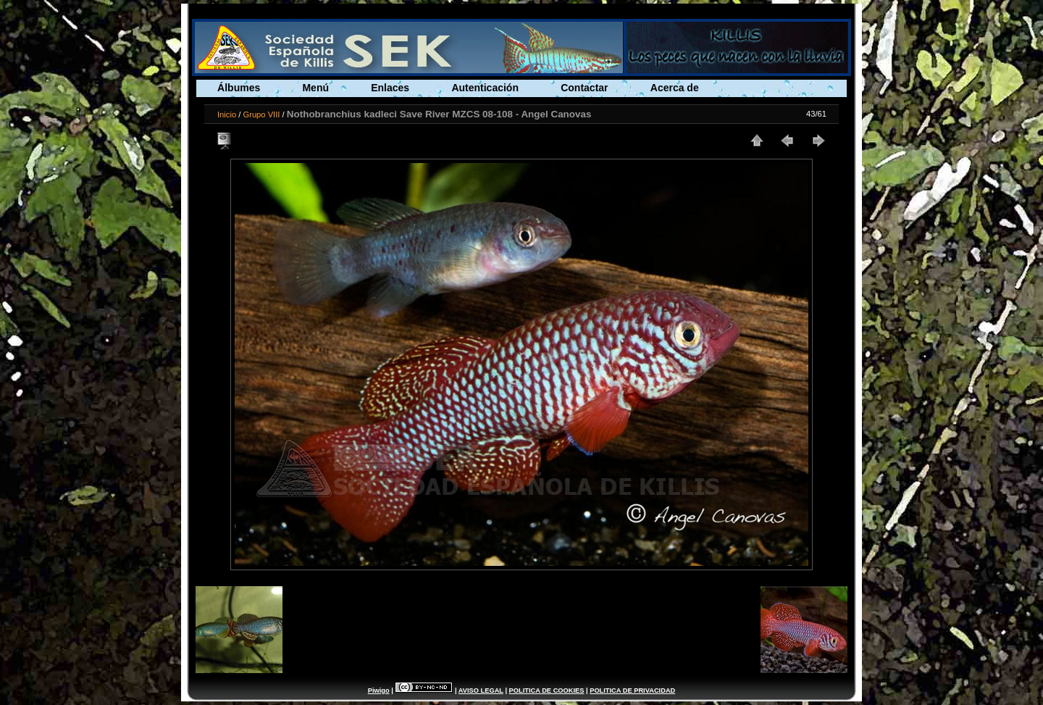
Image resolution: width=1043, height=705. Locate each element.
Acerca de (674, 87)
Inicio (226, 114)
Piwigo (379, 690)
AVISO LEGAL (480, 690)
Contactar (584, 87)
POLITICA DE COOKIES (547, 690)
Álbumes (238, 87)
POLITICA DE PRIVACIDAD (632, 690)
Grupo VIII (261, 114)
